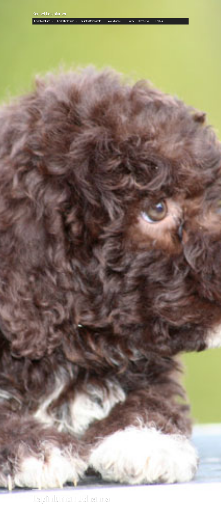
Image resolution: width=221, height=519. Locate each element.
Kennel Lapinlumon (49, 13)
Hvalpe (130, 21)
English (159, 21)
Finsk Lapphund (44, 21)
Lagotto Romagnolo (92, 21)
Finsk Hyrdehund (67, 21)
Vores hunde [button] (116, 21)
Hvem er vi (145, 21)
